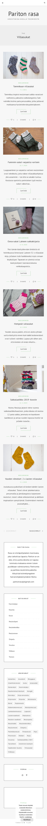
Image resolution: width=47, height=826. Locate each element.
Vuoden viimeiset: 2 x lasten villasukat (23, 478)
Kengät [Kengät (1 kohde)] (29, 691)
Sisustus (12, 645)
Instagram (22, 775)
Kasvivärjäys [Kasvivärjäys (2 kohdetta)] (23, 687)
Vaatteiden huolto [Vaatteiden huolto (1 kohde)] (15, 748)
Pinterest (26, 775)
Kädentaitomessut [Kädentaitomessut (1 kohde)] (15, 707)
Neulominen (23, 83)
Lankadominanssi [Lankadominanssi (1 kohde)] (14, 711)
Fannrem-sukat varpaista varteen (23, 162)
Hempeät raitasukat (23, 323)
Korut (11, 616)
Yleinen (11, 657)
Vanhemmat (36, 531)
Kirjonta (11, 610)
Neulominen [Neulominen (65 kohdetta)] (12, 728)
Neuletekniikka (14, 627)
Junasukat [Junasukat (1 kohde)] (33, 683)
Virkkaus (12, 651)
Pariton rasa (23, 13)
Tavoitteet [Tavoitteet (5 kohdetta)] (12, 744)
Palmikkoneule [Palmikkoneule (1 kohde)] (14, 732)
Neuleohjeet (13, 622)
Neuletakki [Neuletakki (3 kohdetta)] (12, 723)
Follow (23, 803)
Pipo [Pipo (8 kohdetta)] (35, 732)
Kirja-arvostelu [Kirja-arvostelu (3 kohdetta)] (23, 695)
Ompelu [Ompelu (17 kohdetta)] (23, 728)
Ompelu (12, 639)
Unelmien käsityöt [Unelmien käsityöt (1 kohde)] (26, 744)
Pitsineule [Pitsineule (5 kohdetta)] (12, 736)
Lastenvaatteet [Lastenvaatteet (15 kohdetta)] (14, 715)
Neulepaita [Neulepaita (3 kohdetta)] (28, 719)
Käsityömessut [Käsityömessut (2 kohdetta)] (30, 707)
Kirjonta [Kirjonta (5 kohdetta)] (22, 699)
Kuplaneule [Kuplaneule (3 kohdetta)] (19, 703)
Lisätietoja (28, 817)
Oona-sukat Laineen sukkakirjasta (23, 241)
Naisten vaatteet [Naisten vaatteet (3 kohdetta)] (14, 719)
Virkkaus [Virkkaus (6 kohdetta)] (11, 752)
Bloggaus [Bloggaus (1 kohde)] (31, 679)
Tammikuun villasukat (23, 86)
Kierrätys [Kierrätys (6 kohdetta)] (11, 695)
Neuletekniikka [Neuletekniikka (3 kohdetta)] (25, 723)
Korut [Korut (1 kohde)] (10, 703)
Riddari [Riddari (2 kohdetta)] (21, 736)
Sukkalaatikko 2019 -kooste (23, 399)
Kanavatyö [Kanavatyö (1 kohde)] (12, 687)
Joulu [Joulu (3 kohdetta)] (25, 683)
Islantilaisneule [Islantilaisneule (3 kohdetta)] (14, 683)
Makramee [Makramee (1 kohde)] (26, 715)
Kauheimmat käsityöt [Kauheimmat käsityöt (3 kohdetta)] (16, 691)
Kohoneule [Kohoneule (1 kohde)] (32, 699)
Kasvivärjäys (13, 604)
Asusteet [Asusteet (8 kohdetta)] (21, 679)
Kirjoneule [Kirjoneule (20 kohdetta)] (12, 699)
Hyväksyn (26, 820)
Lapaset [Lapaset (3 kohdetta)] (27, 711)
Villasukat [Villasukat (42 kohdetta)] (28, 748)
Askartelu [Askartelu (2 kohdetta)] (11, 679)
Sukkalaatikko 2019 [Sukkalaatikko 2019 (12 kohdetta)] (25, 740)
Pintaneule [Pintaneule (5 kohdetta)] (27, 732)
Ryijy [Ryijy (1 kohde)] (29, 736)
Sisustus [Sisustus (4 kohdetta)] (11, 740)
